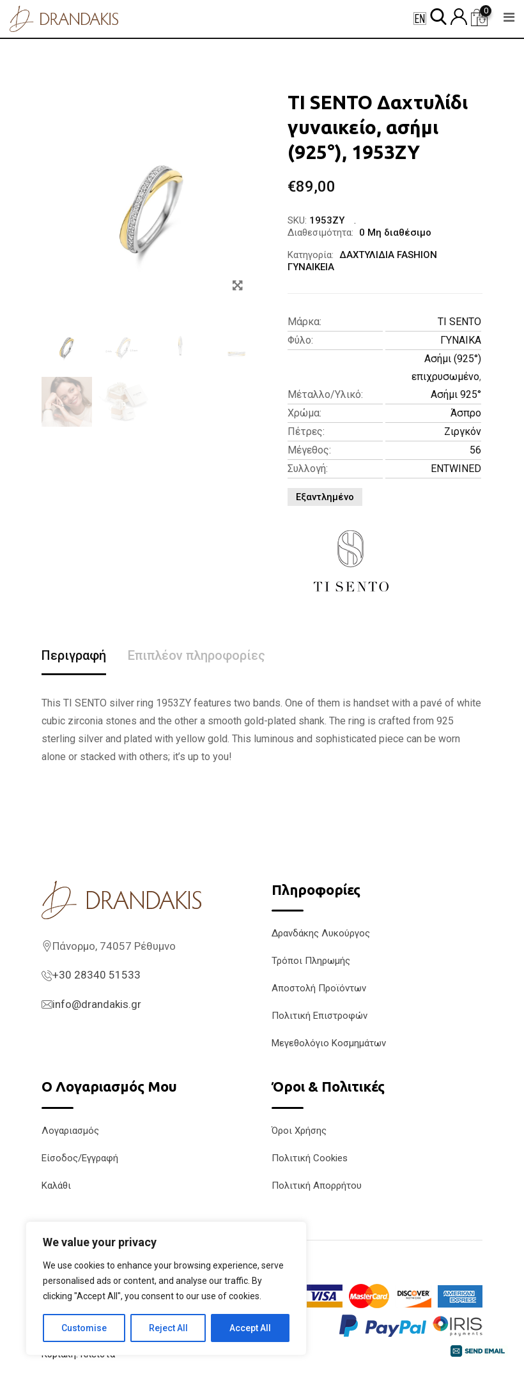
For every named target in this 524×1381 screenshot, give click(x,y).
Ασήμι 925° (456, 394)
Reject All (168, 1328)
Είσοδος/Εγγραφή (80, 1158)
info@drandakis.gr (96, 1004)
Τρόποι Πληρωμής (311, 960)
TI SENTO (459, 322)
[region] (166, 1288)
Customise (84, 1328)
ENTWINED (456, 468)
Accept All (250, 1328)
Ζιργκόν (462, 431)
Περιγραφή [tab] (74, 655)
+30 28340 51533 (96, 974)
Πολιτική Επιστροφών (319, 1015)
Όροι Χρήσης (299, 1130)
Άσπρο (466, 413)
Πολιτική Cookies (310, 1158)
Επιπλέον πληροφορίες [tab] (196, 655)
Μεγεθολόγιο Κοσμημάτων (329, 1043)
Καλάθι (56, 1185)
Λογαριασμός (70, 1130)
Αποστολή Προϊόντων (319, 988)
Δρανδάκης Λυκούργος (321, 933)
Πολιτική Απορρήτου (317, 1185)
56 (475, 450)
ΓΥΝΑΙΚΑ (460, 340)
